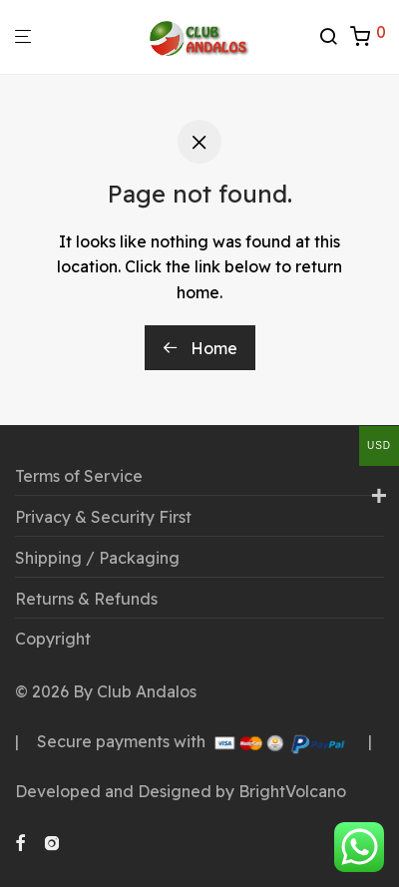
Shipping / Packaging (97, 558)
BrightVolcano (292, 791)
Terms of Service (79, 476)
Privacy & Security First (103, 517)
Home (200, 348)
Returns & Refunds (86, 599)
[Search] (334, 37)
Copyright (53, 639)
